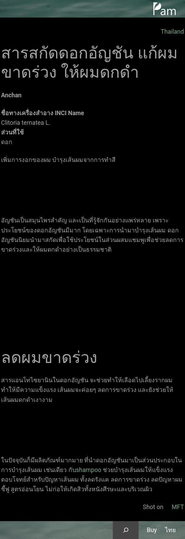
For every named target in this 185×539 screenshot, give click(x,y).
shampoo (88, 469)
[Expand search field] (126, 530)
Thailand (172, 31)
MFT (178, 507)
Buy (152, 530)
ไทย (170, 530)
